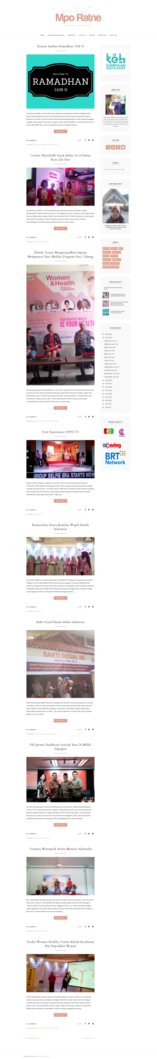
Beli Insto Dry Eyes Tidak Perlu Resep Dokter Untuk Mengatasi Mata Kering (119, 303)
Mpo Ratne (39, 1056)
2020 (107, 387)
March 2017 (108, 347)
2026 (107, 407)
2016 (106, 334)
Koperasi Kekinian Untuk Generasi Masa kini (118, 312)
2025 (107, 404)
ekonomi (114, 248)
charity (37, 734)
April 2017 (108, 351)
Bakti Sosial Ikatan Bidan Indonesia (60, 622)
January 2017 (109, 341)
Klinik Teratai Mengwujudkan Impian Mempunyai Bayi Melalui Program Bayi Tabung (60, 255)
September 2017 (110, 367)
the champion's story (111, 263)
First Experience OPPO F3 (60, 432)
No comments (31, 140)
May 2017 (107, 354)
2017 (106, 338)
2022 (106, 394)
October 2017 (109, 370)
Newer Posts (33, 1038)
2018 (106, 380)
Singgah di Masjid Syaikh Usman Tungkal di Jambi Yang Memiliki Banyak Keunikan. (115, 227)
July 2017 (107, 361)
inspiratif (106, 252)
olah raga (55, 1028)
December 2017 (110, 377)
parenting (45, 241)
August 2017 (109, 364)
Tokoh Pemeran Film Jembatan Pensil (113, 288)
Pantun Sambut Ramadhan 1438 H (60, 46)
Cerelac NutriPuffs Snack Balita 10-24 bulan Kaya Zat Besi (60, 157)
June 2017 (107, 357)
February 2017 (109, 344)
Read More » (60, 131)
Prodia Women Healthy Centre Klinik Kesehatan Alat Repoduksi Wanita (60, 944)
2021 (106, 390)
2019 (106, 384)
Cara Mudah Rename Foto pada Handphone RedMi (118, 295)
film (120, 248)
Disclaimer (46, 1056)
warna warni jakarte (50, 144)
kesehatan (39, 421)
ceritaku (38, 144)
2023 (106, 397)
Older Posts (87, 1038)
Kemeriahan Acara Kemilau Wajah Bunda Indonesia (60, 527)
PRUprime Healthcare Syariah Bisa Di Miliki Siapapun (60, 747)
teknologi (39, 514)
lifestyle (46, 421)
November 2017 (110, 374)
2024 (107, 400)
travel (45, 931)
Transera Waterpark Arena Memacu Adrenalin (60, 849)
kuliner (37, 241)
